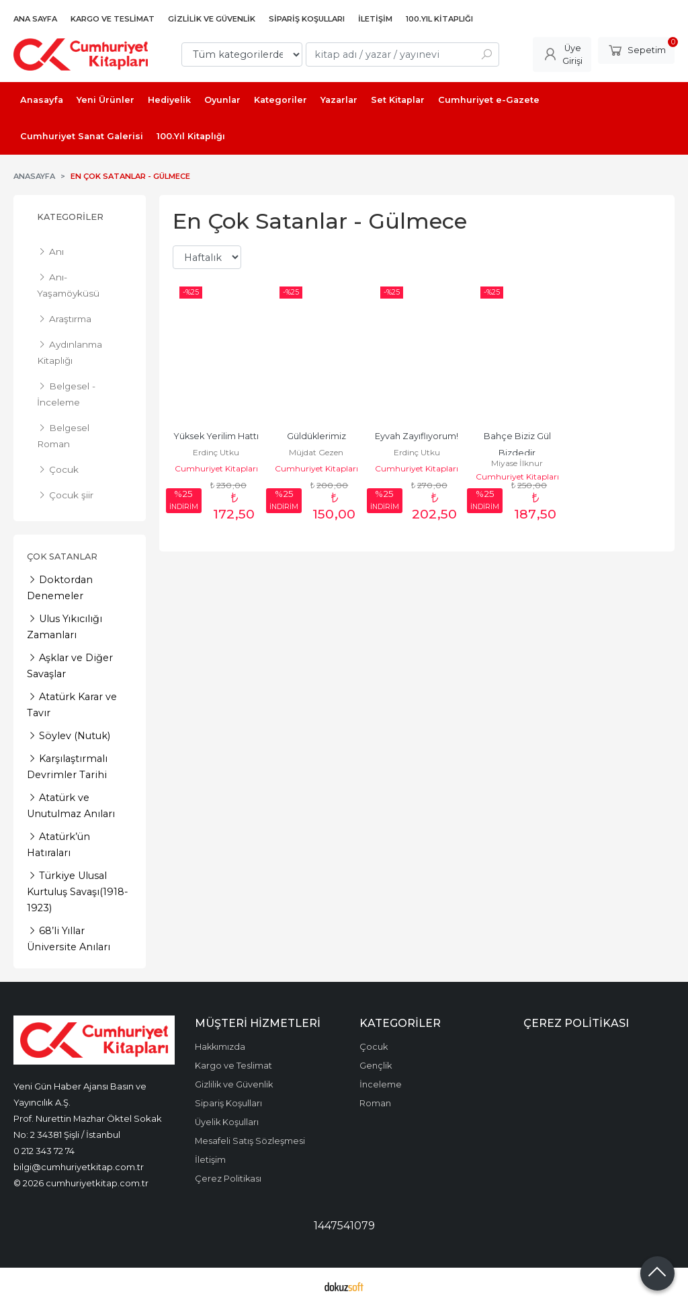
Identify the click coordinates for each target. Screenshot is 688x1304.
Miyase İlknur (517, 463)
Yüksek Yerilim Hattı (216, 436)
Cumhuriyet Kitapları (216, 468)
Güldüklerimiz (316, 436)
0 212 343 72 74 (44, 1150)
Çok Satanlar (62, 556)
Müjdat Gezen (316, 452)
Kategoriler (70, 217)
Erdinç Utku (216, 452)
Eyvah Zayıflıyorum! (416, 436)
